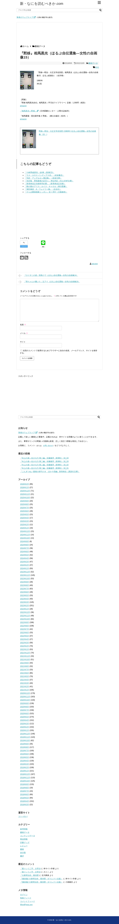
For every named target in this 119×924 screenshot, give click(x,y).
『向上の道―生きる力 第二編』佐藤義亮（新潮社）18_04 (44, 458)
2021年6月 (24, 673)
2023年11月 (25, 575)
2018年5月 (24, 798)
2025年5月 (24, 514)
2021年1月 (24, 690)
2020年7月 (24, 710)
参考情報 (24, 829)
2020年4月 (24, 720)
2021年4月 (24, 680)
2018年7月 (24, 791)
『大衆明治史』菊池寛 (29, 875)
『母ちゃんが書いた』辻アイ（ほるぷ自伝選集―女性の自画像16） (49, 282)
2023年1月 (24, 609)
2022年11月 (25, 616)
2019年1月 (24, 771)
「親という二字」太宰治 (30, 869)
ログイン (24, 895)
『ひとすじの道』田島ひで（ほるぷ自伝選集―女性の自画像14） (48, 275)
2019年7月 (24, 751)
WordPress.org (26, 905)
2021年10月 (25, 660)
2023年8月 (24, 585)
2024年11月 (25, 535)
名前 (23, 325)
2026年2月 (24, 484)
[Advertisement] (59, 34)
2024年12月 (25, 531)
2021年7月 (24, 670)
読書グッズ (24, 843)
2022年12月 (25, 612)
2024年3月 (24, 562)
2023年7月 (24, 589)
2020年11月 (25, 697)
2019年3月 (24, 764)
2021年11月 (25, 656)
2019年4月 (24, 761)
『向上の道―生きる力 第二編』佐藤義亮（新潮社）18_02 (44, 465)
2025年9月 (24, 501)
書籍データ (93, 63)
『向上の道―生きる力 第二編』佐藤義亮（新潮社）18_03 (44, 461)
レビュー (24, 846)
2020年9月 (24, 703)
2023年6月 (24, 592)
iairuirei (95, 264)
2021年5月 (24, 676)
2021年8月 (24, 666)
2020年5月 (24, 717)
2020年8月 (24, 707)
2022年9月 (24, 622)
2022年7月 (24, 629)
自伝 (97, 67)
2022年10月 (25, 619)
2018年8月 (24, 788)
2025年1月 (24, 528)
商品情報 (24, 839)
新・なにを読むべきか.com (41, 3)
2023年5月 (24, 595)
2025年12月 (25, 491)
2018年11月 (25, 778)
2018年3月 (24, 805)
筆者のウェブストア (26, 17)
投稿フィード (25, 898)
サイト (23, 342)
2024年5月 (24, 555)
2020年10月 (25, 700)
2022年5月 (24, 636)
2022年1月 (24, 649)
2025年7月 (24, 508)
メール (24, 333)
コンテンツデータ (27, 836)
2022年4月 (24, 639)
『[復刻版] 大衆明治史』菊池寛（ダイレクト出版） (41, 879)
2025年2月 (24, 525)
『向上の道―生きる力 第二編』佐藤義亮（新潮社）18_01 (44, 468)
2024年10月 (25, 538)
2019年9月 (24, 744)
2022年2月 (24, 646)
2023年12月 (25, 572)
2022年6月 (24, 633)
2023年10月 (25, 579)
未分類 (23, 853)
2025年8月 (24, 504)
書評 (22, 856)
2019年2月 (24, 767)
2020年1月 (24, 730)
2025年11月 (25, 494)
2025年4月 (24, 518)
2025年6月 (24, 511)
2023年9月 (24, 582)
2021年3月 (24, 683)
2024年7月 (24, 548)
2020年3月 (24, 724)
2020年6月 (24, 713)
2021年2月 (24, 687)
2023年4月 (24, 599)
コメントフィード (27, 901)
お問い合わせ (48, 445)
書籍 (22, 849)
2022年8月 (24, 626)
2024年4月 (24, 558)
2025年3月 (24, 521)
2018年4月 (24, 801)
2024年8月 (24, 545)
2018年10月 (25, 781)
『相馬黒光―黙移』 (29, 111)
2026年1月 (24, 487)
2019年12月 (25, 734)
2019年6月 (24, 754)
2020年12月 (25, 693)
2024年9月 (24, 541)
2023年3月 (24, 602)
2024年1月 (24, 568)
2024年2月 (24, 565)
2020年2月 (24, 727)
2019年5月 (24, 757)
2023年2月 (24, 606)
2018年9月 (24, 784)
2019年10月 (25, 740)
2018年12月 (25, 774)
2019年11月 (25, 737)
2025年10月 (25, 498)
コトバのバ (23, 816)
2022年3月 (24, 643)
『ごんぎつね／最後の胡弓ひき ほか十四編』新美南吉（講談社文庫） (50, 472)
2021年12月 (25, 653)
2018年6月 (24, 794)
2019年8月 (24, 747)
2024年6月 (24, 552)
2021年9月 (24, 663)
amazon (23, 106)
